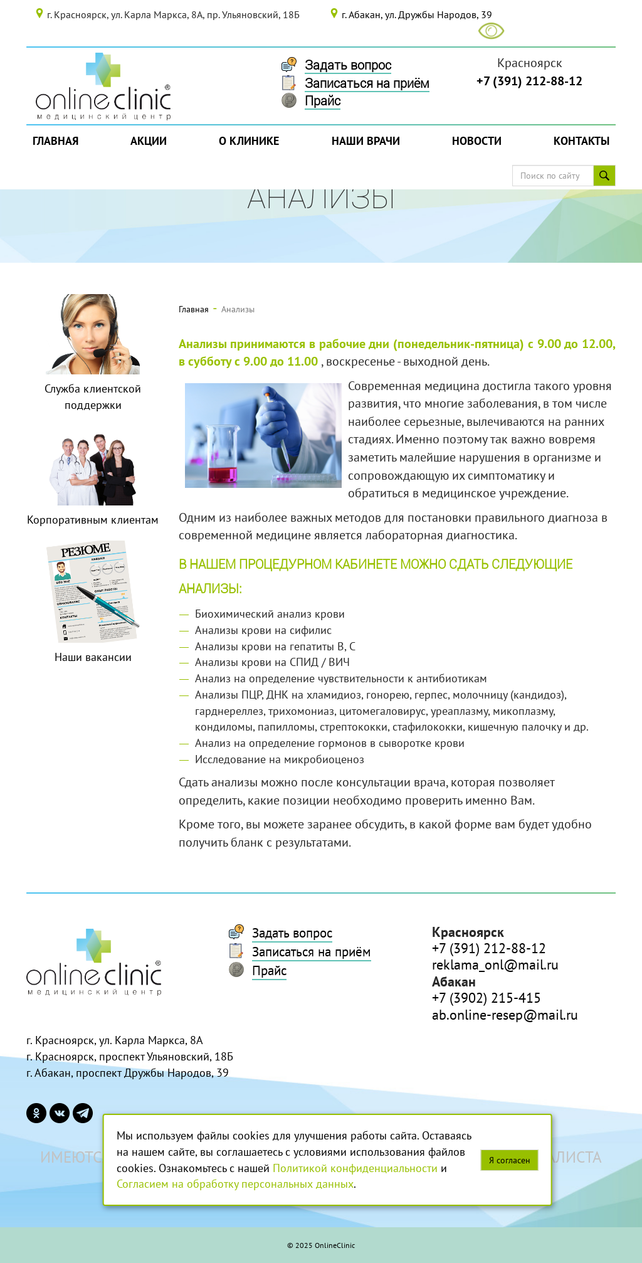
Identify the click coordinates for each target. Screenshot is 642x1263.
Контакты (581, 141)
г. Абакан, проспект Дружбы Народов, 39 (127, 1072)
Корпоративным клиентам (93, 519)
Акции (148, 141)
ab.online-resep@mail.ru (505, 1014)
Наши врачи (366, 141)
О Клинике (249, 141)
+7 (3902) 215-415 (486, 998)
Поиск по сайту (608, 175)
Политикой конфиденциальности (355, 1168)
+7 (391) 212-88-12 (529, 81)
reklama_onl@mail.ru (495, 964)
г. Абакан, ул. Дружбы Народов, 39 (417, 14)
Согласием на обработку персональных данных (235, 1183)
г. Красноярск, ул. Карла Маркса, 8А (114, 1040)
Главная (55, 141)
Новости (477, 141)
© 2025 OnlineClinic (321, 1245)
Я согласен (509, 1160)
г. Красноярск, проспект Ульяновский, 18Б (129, 1056)
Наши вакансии (93, 657)
